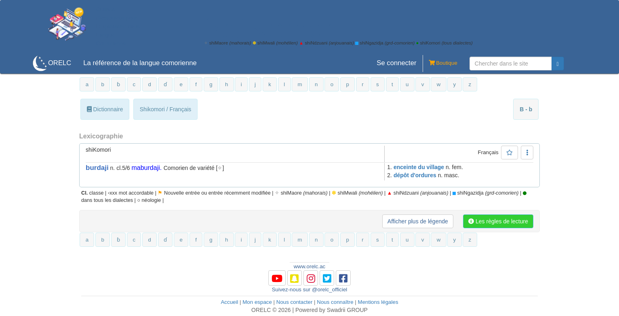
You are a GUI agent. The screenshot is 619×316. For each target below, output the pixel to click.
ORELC (59, 63)
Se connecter (396, 63)
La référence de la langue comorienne (140, 63)
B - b (526, 109)
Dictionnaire (105, 109)
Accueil (229, 302)
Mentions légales (378, 302)
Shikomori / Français (166, 109)
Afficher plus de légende (417, 221)
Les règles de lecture (498, 221)
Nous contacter (294, 302)
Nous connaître (335, 302)
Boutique (440, 63)
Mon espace (257, 302)
